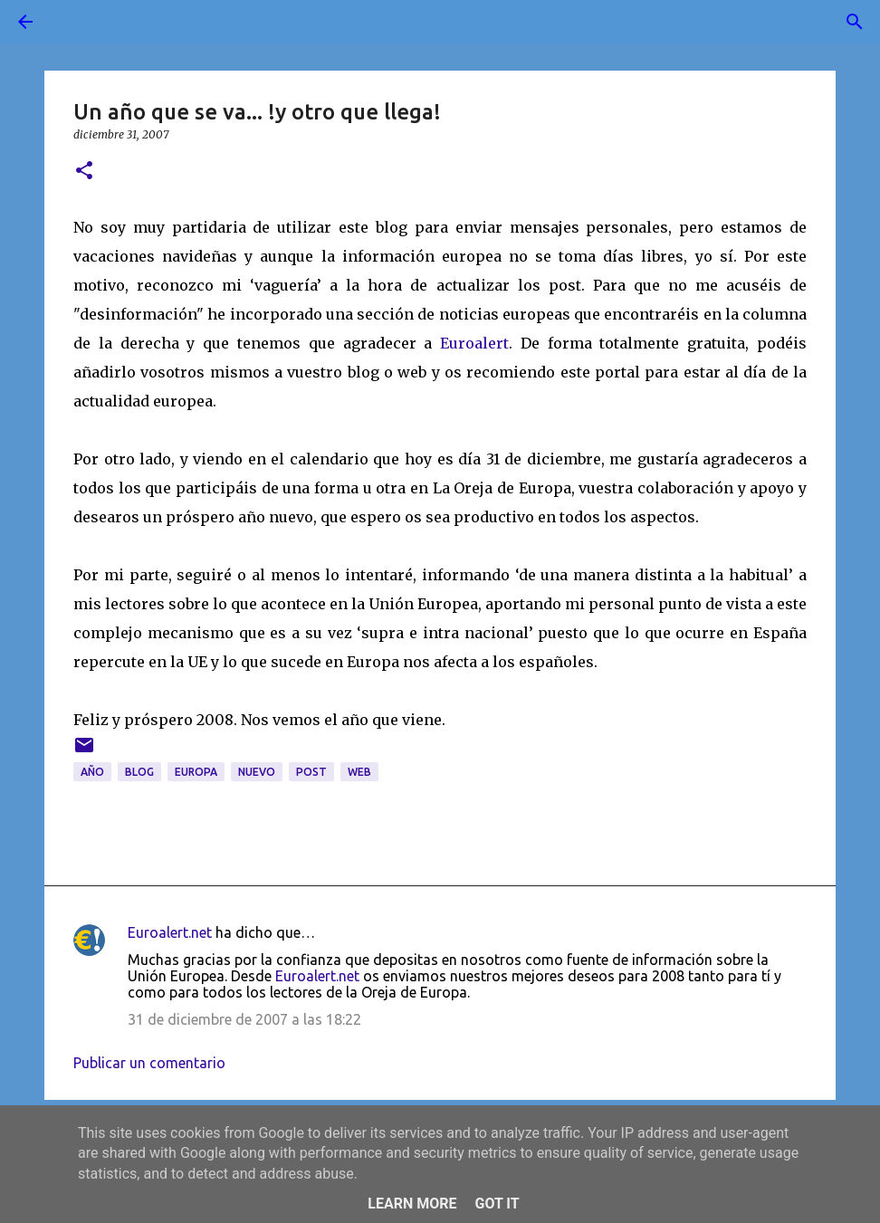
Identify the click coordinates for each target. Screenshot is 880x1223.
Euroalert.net (170, 932)
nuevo (256, 772)
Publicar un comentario (149, 1063)
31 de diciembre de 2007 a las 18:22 (244, 1019)
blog (139, 772)
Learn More (412, 1203)
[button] (84, 171)
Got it (496, 1203)
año (92, 772)
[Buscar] (76, 21)
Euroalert (474, 343)
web (359, 772)
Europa (196, 772)
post (311, 772)
